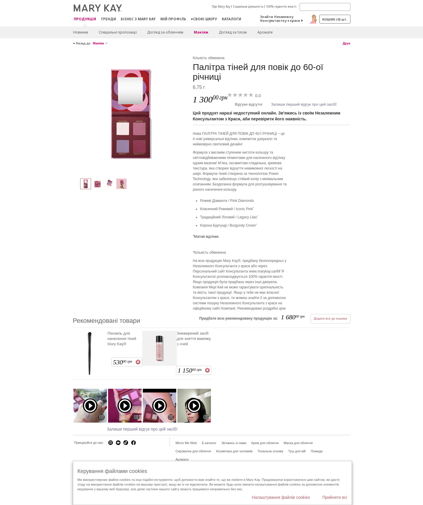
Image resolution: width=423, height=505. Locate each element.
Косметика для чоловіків (234, 451)
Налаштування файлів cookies (281, 497)
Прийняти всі (334, 497)
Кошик (334, 19)
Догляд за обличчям (165, 32)
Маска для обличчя (298, 443)
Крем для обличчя (264, 443)
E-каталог (209, 443)
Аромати (265, 32)
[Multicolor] (130, 113)
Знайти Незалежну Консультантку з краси (280, 18)
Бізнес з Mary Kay (138, 19)
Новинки (80, 32)
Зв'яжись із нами (233, 443)
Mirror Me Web (186, 443)
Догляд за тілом (233, 32)
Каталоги (231, 19)
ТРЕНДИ (108, 19)
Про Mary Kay (221, 6)
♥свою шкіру (204, 19)
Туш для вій (297, 451)
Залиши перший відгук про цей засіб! (304, 104)
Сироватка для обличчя (193, 451)
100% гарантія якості (281, 6)
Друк (346, 43)
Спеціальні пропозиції (118, 32)
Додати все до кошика (330, 318)
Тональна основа (270, 451)
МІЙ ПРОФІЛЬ (173, 19)
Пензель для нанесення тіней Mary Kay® (122, 338)
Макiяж (201, 32)
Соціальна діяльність (248, 6)
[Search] (325, 7)
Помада (317, 451)
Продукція (85, 19)
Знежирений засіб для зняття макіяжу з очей (194, 338)
